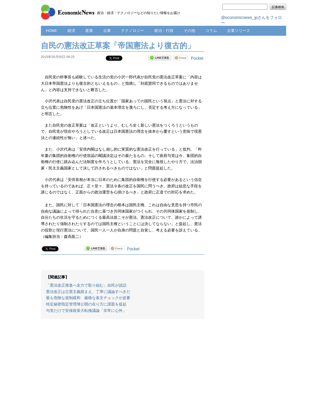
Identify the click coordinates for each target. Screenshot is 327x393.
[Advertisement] (122, 358)
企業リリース (238, 31)
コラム (211, 31)
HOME (51, 31)
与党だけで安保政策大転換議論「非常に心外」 (86, 311)
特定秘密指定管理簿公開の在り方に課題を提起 (86, 304)
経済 (71, 31)
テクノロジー (132, 31)
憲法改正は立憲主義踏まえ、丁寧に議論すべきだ (88, 292)
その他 (189, 31)
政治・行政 (163, 31)
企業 (107, 31)
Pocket (197, 58)
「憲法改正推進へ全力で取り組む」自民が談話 (86, 285)
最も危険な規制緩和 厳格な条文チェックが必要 (88, 298)
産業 (89, 31)
